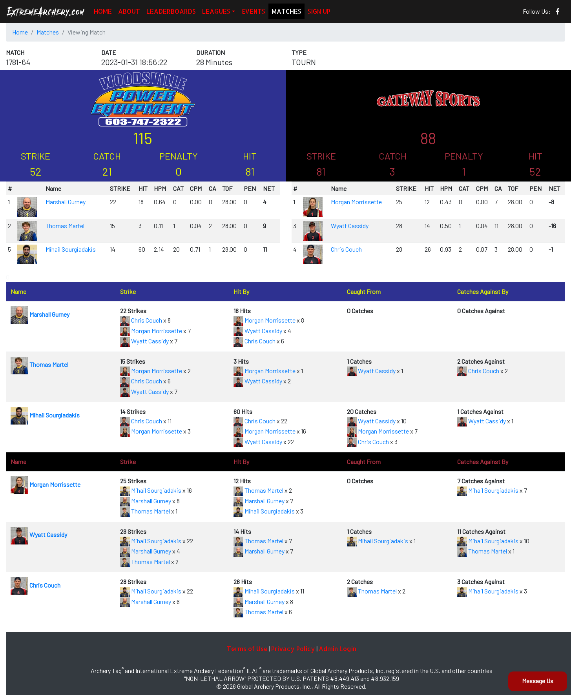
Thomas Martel (65, 225)
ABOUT (129, 11)
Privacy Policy (293, 648)
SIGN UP (319, 11)
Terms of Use (247, 648)
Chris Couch (346, 249)
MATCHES (286, 11)
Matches (47, 32)
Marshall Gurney (66, 201)
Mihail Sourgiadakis (71, 249)
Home (20, 32)
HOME (103, 11)
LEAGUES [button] (216, 11)
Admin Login (337, 648)
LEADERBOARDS (171, 11)
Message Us (537, 680)
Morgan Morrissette (356, 201)
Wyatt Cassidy (350, 225)
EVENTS (253, 11)
